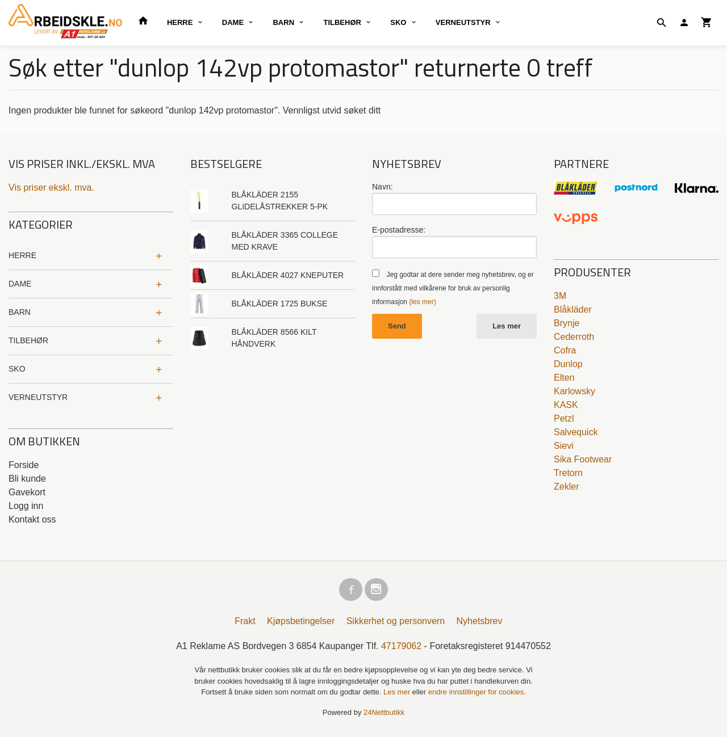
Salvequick (576, 432)
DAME (233, 22)
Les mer (506, 326)
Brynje (566, 323)
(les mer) (422, 302)
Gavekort (27, 492)
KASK (566, 405)
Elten (564, 377)
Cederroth (574, 337)
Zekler (566, 486)
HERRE (180, 22)
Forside (24, 465)
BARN (283, 22)
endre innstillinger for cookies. (477, 694)
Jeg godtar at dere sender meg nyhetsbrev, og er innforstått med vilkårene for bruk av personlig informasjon (453, 288)
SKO (398, 22)
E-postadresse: (398, 229)
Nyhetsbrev (480, 623)
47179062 (401, 648)
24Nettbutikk (384, 714)
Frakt (245, 623)
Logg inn (26, 506)
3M (560, 296)
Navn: (382, 186)
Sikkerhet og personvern (395, 623)
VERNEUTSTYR (463, 22)
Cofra (565, 350)
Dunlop (568, 364)
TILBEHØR (342, 22)
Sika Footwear (583, 459)
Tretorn (568, 473)
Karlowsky (574, 391)
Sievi (564, 445)
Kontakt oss (32, 519)
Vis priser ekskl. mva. (51, 187)
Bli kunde (27, 478)
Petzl (564, 418)
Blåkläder (573, 309)
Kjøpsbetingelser (301, 623)
